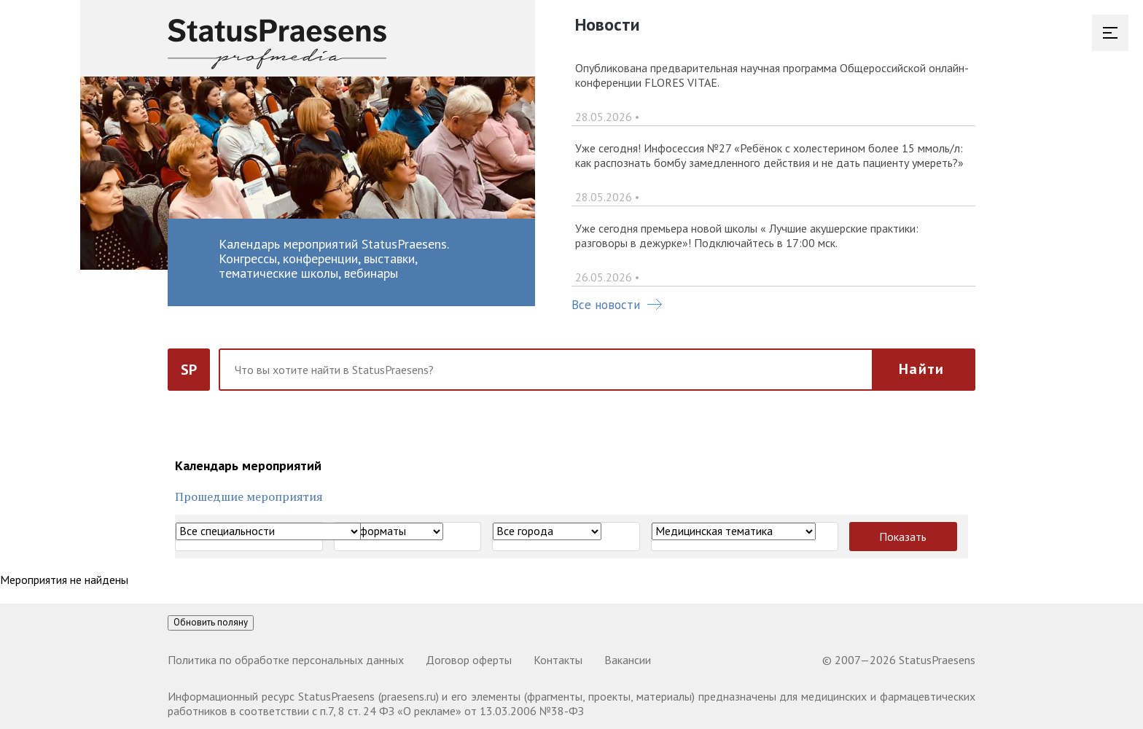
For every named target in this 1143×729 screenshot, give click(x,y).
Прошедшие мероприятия (249, 496)
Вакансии (627, 659)
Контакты (558, 659)
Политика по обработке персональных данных (286, 659)
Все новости (617, 304)
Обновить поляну (210, 622)
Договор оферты (469, 659)
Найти (921, 368)
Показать (903, 536)
